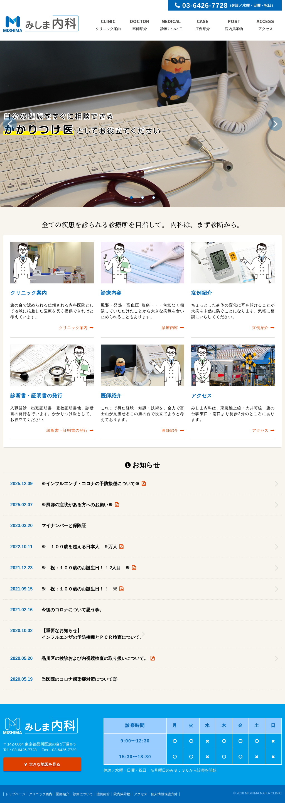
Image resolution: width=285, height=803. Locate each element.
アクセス (140, 794)
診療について (83, 794)
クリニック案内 (40, 794)
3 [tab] (153, 197)
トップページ (15, 794)
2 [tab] (142, 197)
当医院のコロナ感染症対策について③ (81, 679)
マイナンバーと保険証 (63, 525)
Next (274, 124)
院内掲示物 (122, 794)
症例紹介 (103, 794)
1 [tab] (131, 197)
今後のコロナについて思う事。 (72, 609)
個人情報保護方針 (164, 794)
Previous (11, 124)
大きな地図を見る (42, 764)
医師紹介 (62, 794)
